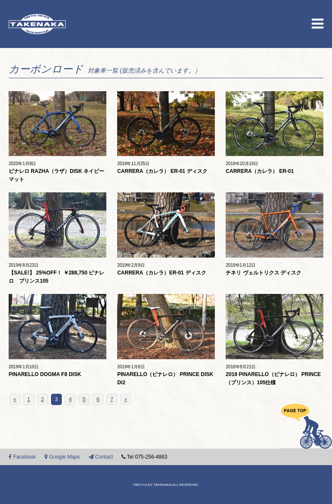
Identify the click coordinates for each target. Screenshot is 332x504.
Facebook (22, 457)
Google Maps (62, 457)
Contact (101, 457)
